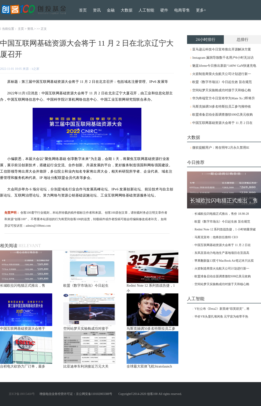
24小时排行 (205, 39)
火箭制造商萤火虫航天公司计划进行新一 (221, 74)
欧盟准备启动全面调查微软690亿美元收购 (222, 114)
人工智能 (146, 10)
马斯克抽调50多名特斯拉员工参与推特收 (221, 106)
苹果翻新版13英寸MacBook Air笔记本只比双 (224, 260)
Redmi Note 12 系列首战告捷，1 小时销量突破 (225, 229)
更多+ (201, 10)
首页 (83, 10)
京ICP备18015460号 (22, 394)
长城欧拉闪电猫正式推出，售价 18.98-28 (221, 213)
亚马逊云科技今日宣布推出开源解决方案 (221, 49)
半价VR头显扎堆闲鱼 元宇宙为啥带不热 (221, 316)
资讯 (30, 28)
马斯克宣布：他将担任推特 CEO (216, 237)
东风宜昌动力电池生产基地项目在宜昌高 (221, 253)
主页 (21, 28)
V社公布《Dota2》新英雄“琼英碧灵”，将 (221, 308)
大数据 (126, 10)
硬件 (164, 10)
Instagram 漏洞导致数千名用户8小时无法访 (222, 57)
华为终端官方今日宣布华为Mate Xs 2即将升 (223, 98)
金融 (111, 10)
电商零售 (182, 10)
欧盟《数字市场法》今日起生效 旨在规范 (222, 82)
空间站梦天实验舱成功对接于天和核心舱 (221, 90)
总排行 (242, 39)
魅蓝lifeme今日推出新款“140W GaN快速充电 (224, 65)
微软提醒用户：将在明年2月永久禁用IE (220, 147)
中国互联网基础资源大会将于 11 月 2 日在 (222, 123)
